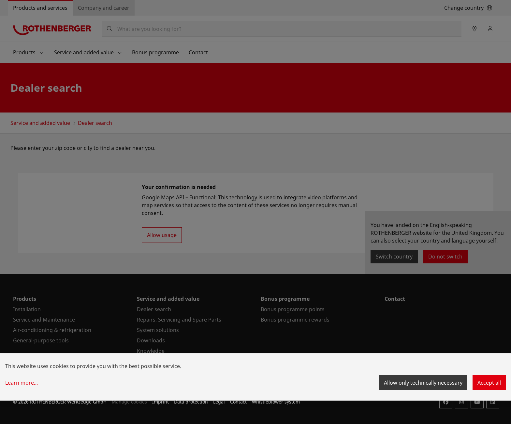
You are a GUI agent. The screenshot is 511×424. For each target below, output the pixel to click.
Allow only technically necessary (423, 382)
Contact (238, 402)
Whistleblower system (276, 402)
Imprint (160, 402)
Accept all (489, 382)
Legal (219, 402)
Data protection (191, 402)
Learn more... (21, 382)
